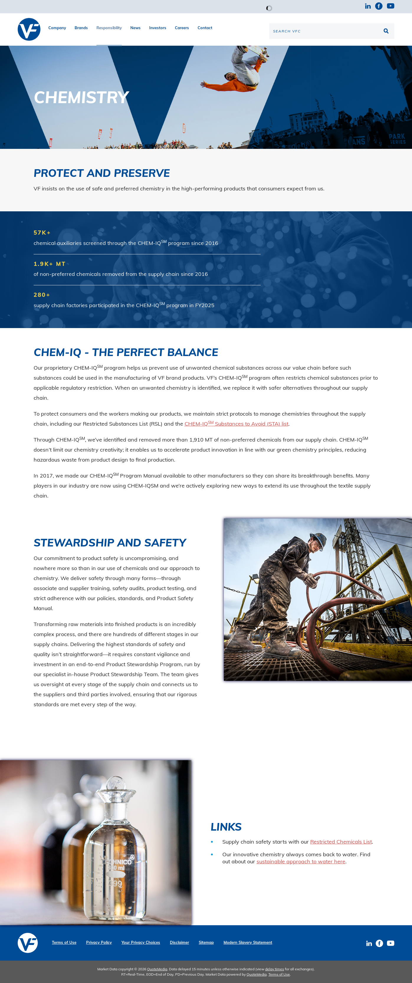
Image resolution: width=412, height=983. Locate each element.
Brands (81, 27)
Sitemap (206, 942)
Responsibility (109, 27)
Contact (205, 27)
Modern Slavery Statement (248, 942)
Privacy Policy (99, 942)
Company (57, 27)
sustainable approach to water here (301, 861)
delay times (274, 969)
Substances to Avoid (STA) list (251, 423)
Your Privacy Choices (141, 942)
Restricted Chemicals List (341, 841)
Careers (182, 27)
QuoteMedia (157, 969)
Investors (157, 27)
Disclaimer (179, 942)
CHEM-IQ (196, 423)
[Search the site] (331, 31)
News (135, 27)
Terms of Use (64, 942)
